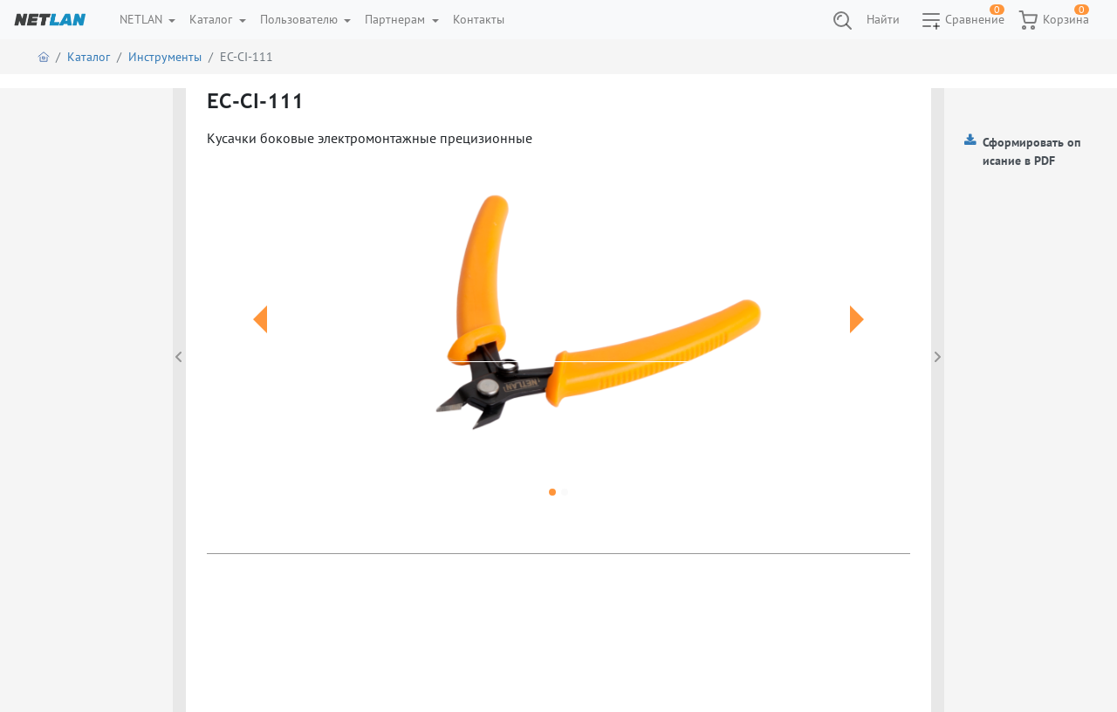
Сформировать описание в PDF (1031, 151)
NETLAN (143, 19)
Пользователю (300, 19)
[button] (259, 340)
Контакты (478, 19)
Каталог (212, 19)
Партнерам (396, 19)
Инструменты (165, 57)
